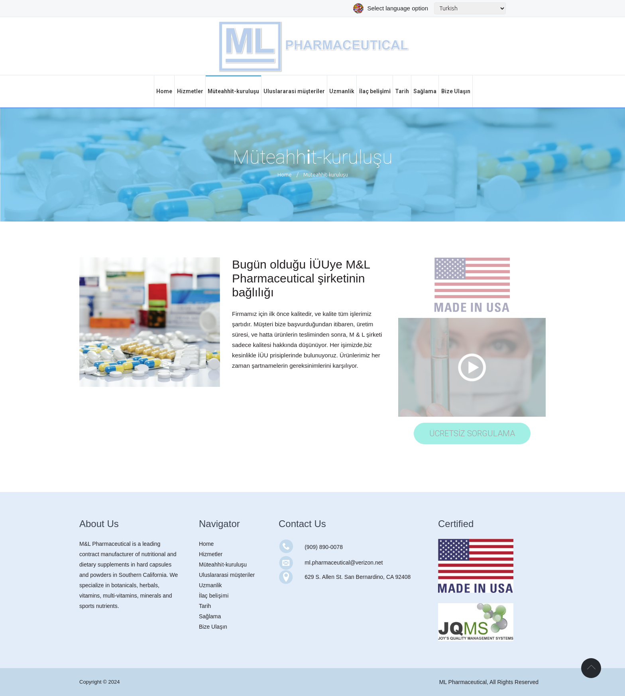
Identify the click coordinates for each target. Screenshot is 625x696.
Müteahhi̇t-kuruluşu (223, 564)
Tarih (205, 606)
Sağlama (210, 616)
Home (284, 174)
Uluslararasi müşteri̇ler (227, 575)
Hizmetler (210, 554)
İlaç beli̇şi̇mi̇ (214, 595)
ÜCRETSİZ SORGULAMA (472, 433)
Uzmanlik (210, 585)
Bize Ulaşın (213, 626)
